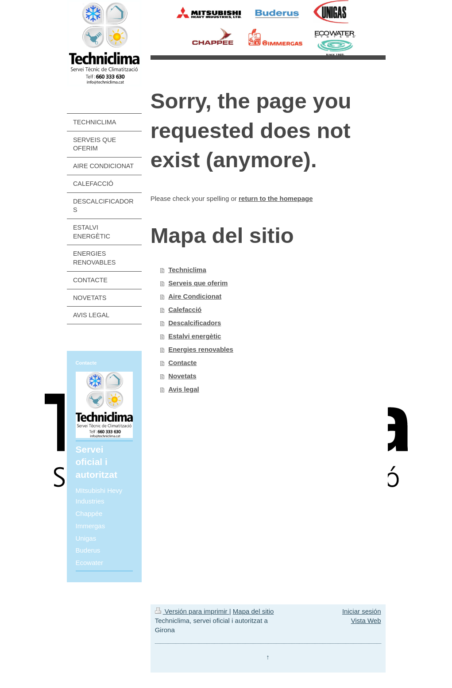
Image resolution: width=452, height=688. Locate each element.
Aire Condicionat (194, 296)
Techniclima (187, 269)
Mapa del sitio (253, 611)
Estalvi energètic (194, 336)
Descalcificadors (194, 323)
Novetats (182, 376)
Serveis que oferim (198, 283)
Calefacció (184, 309)
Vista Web (366, 620)
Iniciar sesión (361, 611)
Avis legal (183, 389)
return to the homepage (276, 198)
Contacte (182, 362)
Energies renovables (200, 349)
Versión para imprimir (192, 611)
